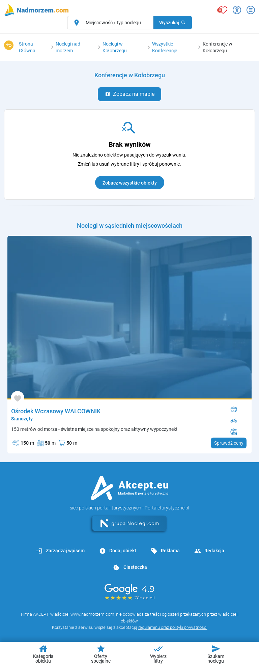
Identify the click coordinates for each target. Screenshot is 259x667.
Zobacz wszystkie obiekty (130, 183)
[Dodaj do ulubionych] (17, 398)
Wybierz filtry (158, 654)
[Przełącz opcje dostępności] (237, 10)
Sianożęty (22, 418)
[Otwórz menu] (251, 10)
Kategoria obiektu (43, 654)
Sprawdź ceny (228, 443)
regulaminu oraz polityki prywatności (172, 627)
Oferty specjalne (101, 654)
